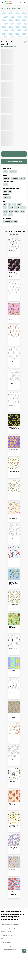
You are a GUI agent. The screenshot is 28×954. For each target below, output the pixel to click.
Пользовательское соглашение (10, 924)
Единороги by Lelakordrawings (10, 221)
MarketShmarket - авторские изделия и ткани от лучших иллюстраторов (12, 915)
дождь (10, 215)
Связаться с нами (6, 942)
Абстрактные (6, 178)
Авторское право (6, 931)
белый (5, 207)
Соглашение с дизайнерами (9, 928)
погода (5, 215)
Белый (5, 191)
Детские (5, 171)
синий (13, 204)
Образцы (3, 939)
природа (20, 204)
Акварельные (15, 178)
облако (22, 211)
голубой (17, 207)
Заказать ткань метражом (14, 154)
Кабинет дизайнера (7, 935)
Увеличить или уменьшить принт (14, 161)
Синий (10, 191)
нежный (17, 211)
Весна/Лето (22, 178)
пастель (11, 211)
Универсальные (13, 171)
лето (9, 204)
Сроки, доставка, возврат (8, 949)
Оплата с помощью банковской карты (12, 946)
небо (5, 204)
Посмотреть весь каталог (10, 8)
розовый (11, 207)
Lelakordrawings (8, 46)
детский (5, 211)
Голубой (5, 184)
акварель (23, 207)
